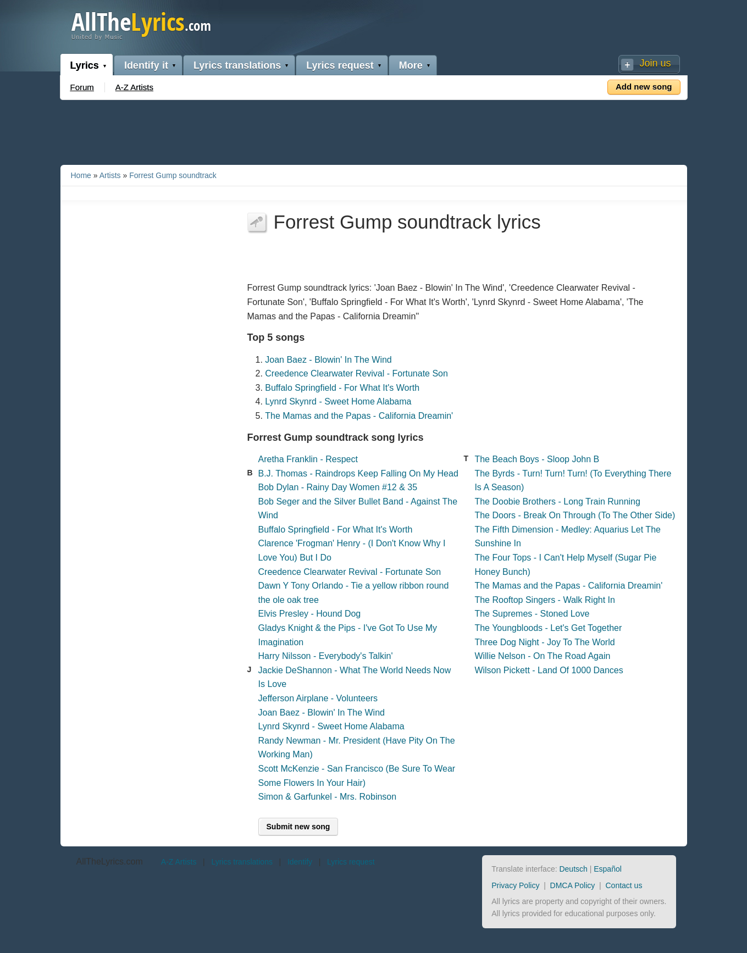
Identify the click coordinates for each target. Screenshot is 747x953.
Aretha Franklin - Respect (308, 459)
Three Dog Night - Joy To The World (544, 642)
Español (608, 869)
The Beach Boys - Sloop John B (536, 459)
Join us (655, 63)
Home (81, 175)
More (411, 65)
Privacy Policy (515, 885)
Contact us (623, 885)
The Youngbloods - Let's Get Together (548, 628)
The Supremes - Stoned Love (531, 613)
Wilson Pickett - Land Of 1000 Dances (548, 670)
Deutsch (573, 869)
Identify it (146, 65)
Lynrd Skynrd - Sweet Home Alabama (338, 401)
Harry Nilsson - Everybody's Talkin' (325, 656)
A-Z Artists (134, 87)
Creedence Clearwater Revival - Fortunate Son (356, 373)
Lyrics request (339, 65)
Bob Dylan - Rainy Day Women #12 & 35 (338, 487)
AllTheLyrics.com (109, 861)
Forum (82, 87)
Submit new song (298, 826)
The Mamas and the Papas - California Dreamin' (359, 415)
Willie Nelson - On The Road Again (542, 656)
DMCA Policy (572, 885)
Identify (299, 861)
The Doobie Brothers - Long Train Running (557, 501)
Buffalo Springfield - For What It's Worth (342, 387)
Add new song (644, 86)
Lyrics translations (237, 65)
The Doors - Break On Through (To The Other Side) (574, 515)
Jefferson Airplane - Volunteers (318, 698)
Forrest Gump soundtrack (173, 175)
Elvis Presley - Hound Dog (309, 613)
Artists (110, 175)
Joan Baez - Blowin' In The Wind (328, 359)
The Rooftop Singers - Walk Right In (544, 600)
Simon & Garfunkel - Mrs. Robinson (327, 796)
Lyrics (84, 65)
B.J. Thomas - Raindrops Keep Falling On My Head (358, 473)
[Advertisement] (374, 130)
